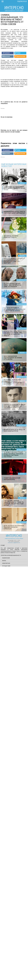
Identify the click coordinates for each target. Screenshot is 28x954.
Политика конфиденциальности (11, 941)
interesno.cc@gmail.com (14, 929)
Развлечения (6, 944)
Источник (3, 543)
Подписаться (22, 1)
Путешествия (6, 952)
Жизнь (4, 947)
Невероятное (6, 949)
